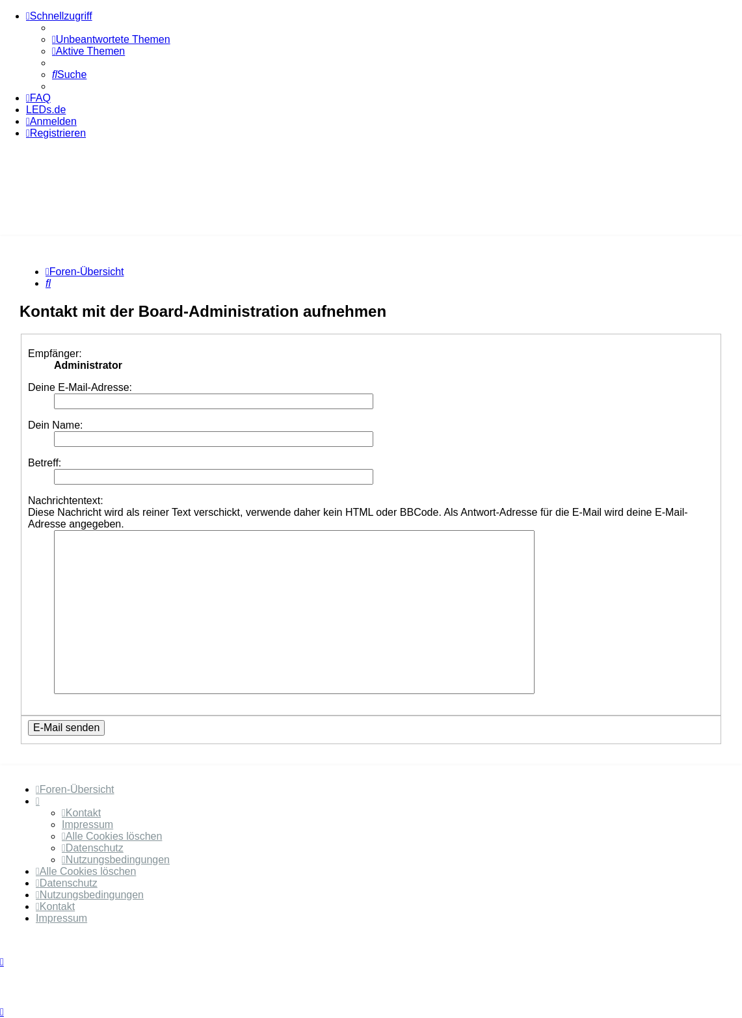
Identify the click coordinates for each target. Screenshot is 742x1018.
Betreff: (44, 462)
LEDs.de (46, 109)
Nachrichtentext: (65, 500)
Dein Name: (55, 425)
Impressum (87, 824)
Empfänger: (55, 353)
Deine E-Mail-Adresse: (80, 387)
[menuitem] (111, 39)
